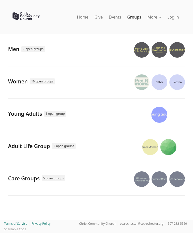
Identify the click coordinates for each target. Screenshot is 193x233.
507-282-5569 (177, 223)
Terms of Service (15, 223)
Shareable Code (15, 229)
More (154, 17)
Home (82, 17)
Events (115, 17)
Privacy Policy (41, 223)
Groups (134, 17)
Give (98, 17)
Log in (173, 17)
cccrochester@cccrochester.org (142, 223)
